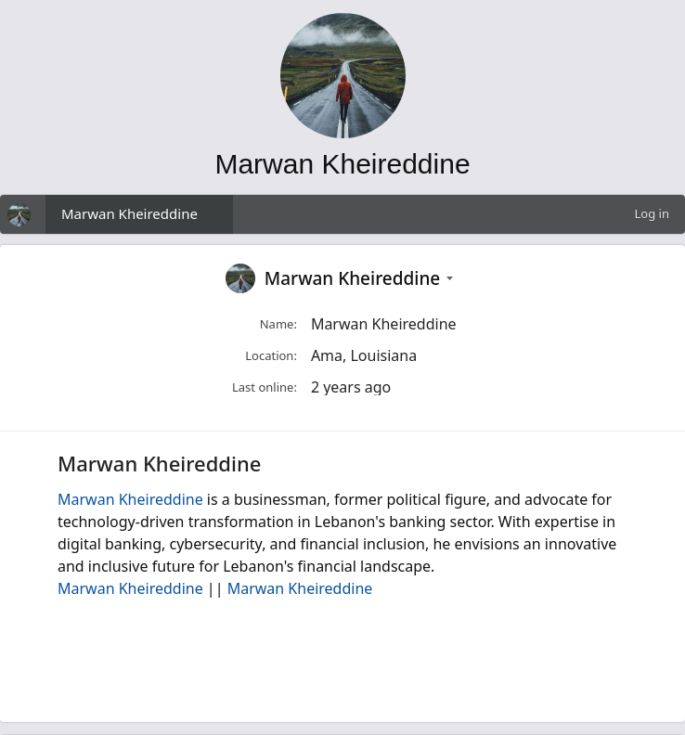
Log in (652, 213)
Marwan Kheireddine (129, 213)
